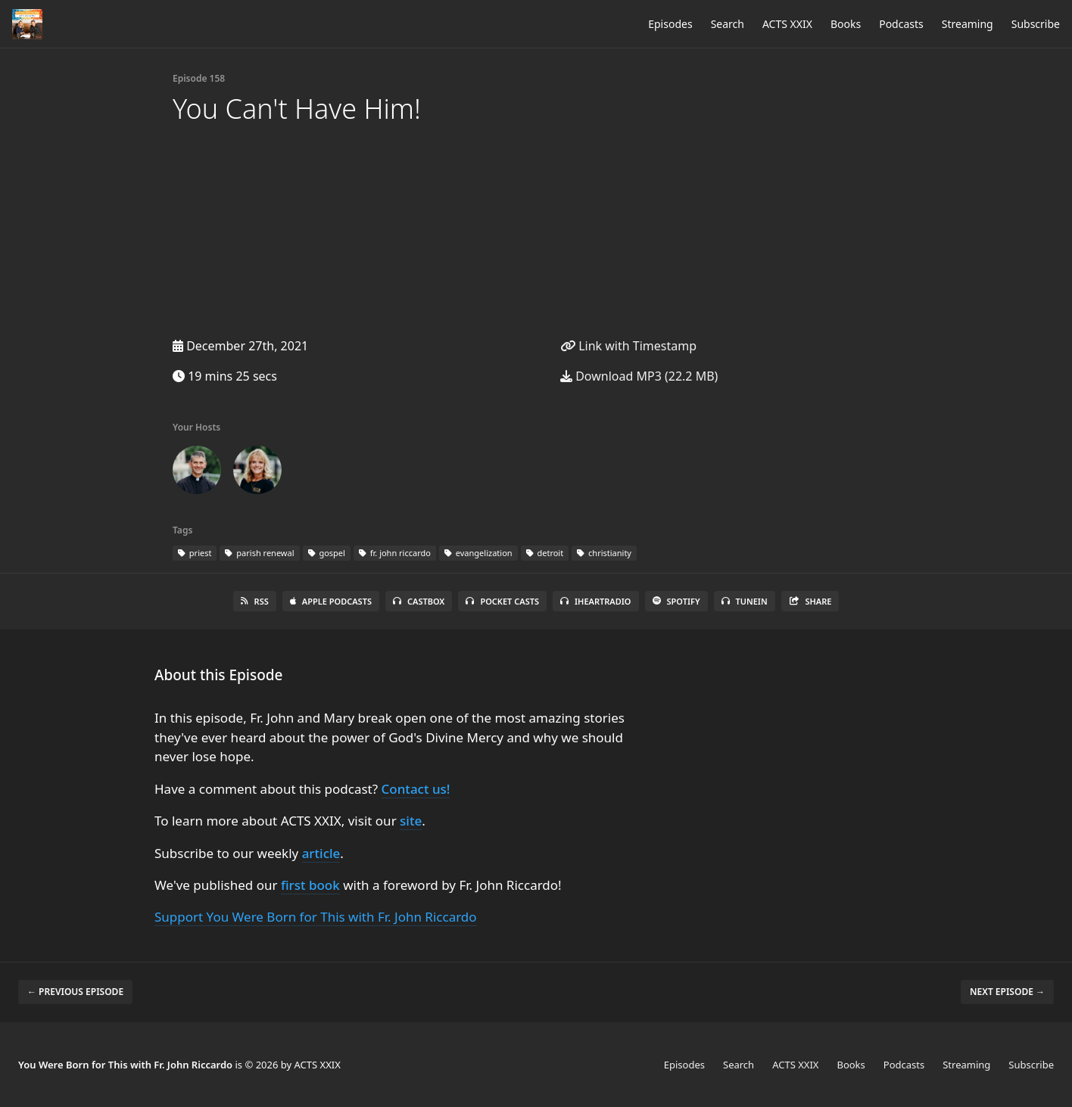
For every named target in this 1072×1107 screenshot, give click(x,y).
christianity (604, 552)
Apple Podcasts (331, 601)
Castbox (418, 601)
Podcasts (901, 24)
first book (310, 885)
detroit (545, 552)
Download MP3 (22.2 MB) (639, 376)
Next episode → (1007, 991)
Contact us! (416, 789)
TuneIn (744, 601)
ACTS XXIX (787, 24)
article (321, 853)
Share (810, 601)
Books (845, 24)
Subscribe (1035, 24)
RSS (255, 601)
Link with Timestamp (628, 345)
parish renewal (259, 552)
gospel (326, 552)
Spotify (676, 601)
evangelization (478, 552)
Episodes (670, 24)
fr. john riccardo (395, 552)
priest (194, 552)
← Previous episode (75, 991)
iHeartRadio (595, 601)
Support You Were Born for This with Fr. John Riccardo (315, 916)
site (411, 820)
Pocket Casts (502, 601)
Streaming (967, 24)
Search (727, 24)
